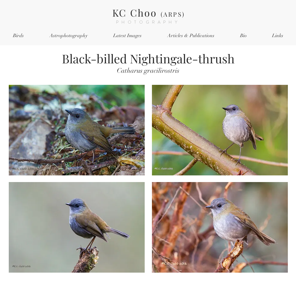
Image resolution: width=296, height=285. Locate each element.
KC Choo (148, 12)
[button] (18, 36)
